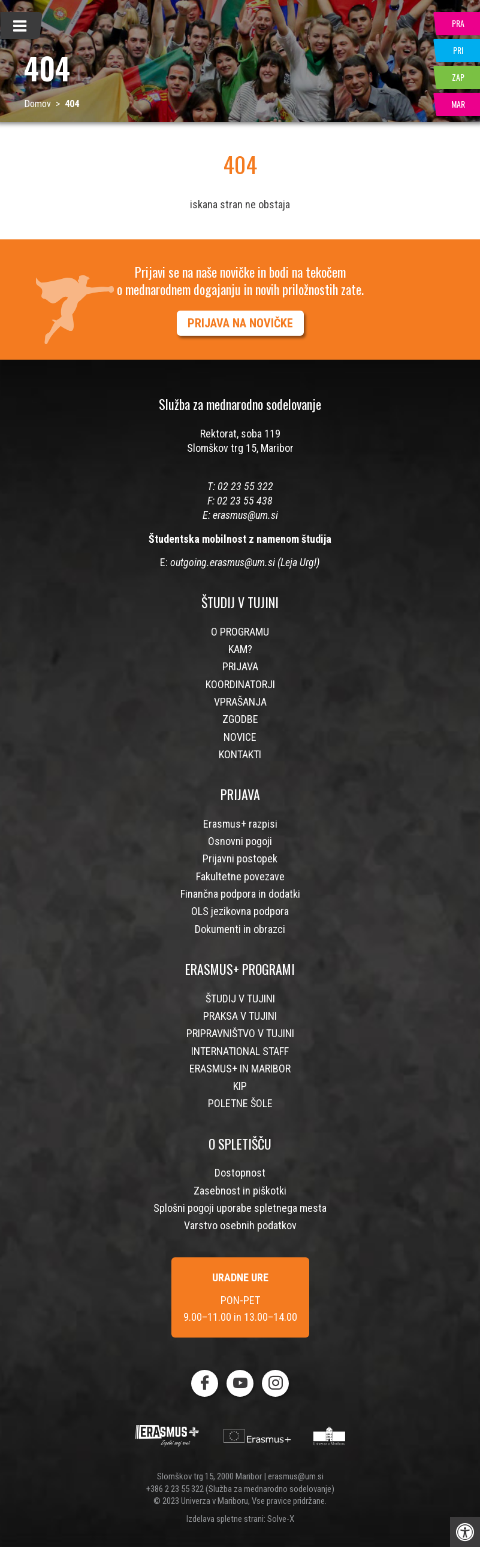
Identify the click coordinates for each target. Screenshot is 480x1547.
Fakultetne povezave (240, 876)
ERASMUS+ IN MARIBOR (240, 1068)
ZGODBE (240, 719)
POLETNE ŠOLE (240, 1103)
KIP (240, 1086)
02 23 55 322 (245, 486)
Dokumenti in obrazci (240, 929)
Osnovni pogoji (240, 841)
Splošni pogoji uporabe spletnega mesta (240, 1208)
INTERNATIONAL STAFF (240, 1051)
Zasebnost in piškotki (240, 1190)
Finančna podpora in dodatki (240, 894)
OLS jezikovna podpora (240, 911)
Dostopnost (240, 1172)
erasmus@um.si (245, 515)
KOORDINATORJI (240, 684)
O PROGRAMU (240, 631)
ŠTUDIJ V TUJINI (240, 998)
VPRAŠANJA (240, 701)
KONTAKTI (240, 754)
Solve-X (280, 1518)
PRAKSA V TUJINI (240, 1016)
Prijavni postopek (240, 858)
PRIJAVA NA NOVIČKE (240, 323)
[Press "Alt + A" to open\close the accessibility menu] (465, 1532)
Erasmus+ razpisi (240, 823)
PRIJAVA (240, 666)
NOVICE (240, 737)
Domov (37, 104)
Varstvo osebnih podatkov (240, 1225)
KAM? (240, 649)
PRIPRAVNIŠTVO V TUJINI (240, 1033)
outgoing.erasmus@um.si (222, 562)
